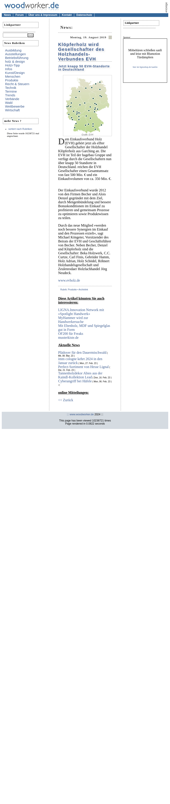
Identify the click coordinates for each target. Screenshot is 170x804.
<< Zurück (65, 400)
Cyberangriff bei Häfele (75, 381)
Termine (11, 91)
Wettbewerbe (14, 106)
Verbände (12, 99)
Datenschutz (84, 14)
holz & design (15, 61)
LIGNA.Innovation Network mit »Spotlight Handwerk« (81, 312)
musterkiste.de (68, 337)
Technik (10, 88)
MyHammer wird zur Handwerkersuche (73, 320)
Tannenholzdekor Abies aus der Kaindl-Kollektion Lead (80, 375)
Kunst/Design (15, 73)
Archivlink (83, 289)
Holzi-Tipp (12, 65)
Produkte (11, 80)
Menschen (12, 76)
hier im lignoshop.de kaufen (145, 67)
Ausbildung (13, 50)
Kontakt (67, 14)
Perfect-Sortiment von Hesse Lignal (83, 367)
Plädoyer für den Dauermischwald (82, 352)
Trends (10, 95)
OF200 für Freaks (70, 333)
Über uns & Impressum (42, 14)
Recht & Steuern (17, 84)
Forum (19, 14)
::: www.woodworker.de (80, 414)
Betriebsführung (16, 58)
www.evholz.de (69, 280)
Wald (9, 102)
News (7, 14)
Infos (8, 69)
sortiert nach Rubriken (20, 129)
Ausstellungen (15, 54)
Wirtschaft (12, 110)
